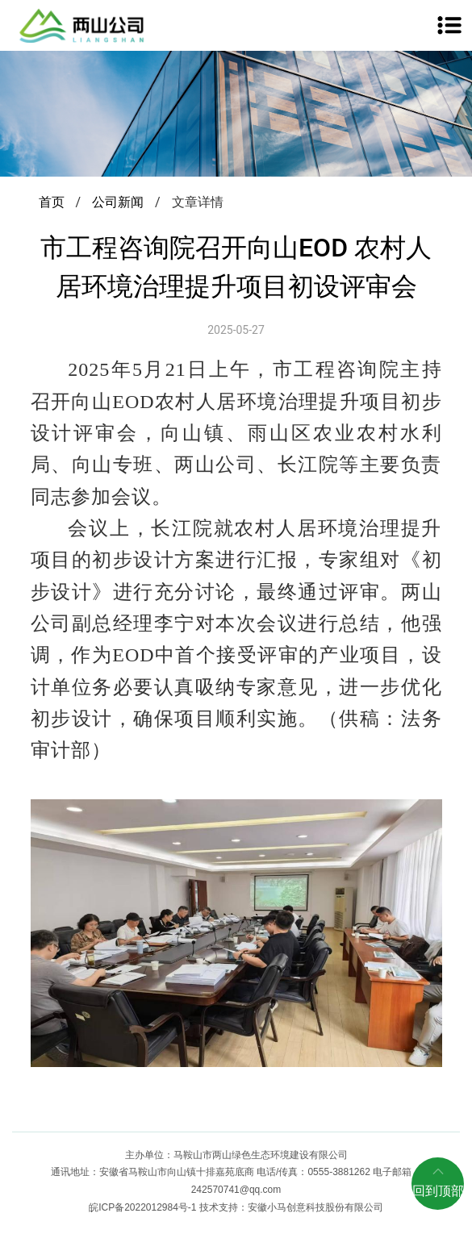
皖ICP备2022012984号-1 (144, 1207)
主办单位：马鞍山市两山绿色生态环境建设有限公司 (236, 1155)
